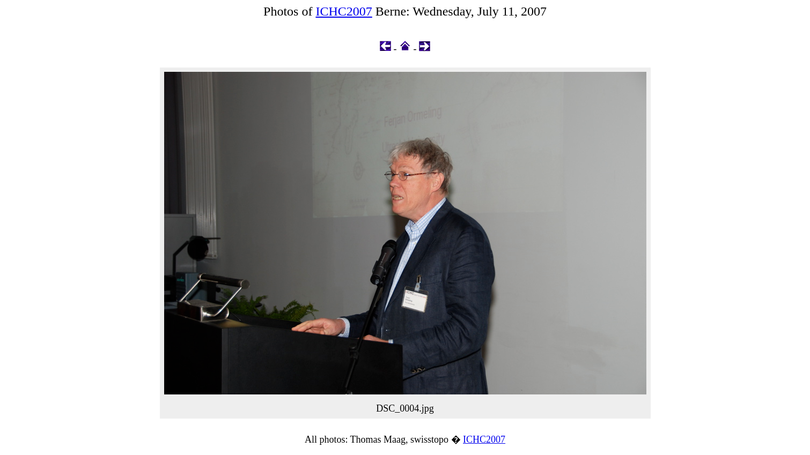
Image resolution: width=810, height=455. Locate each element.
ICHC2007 (343, 11)
